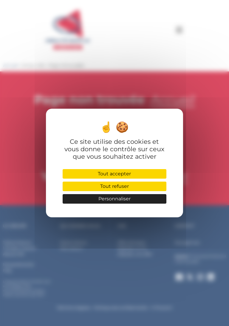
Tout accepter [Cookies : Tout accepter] (114, 174)
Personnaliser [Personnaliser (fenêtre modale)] (114, 199)
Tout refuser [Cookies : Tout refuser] (114, 186)
